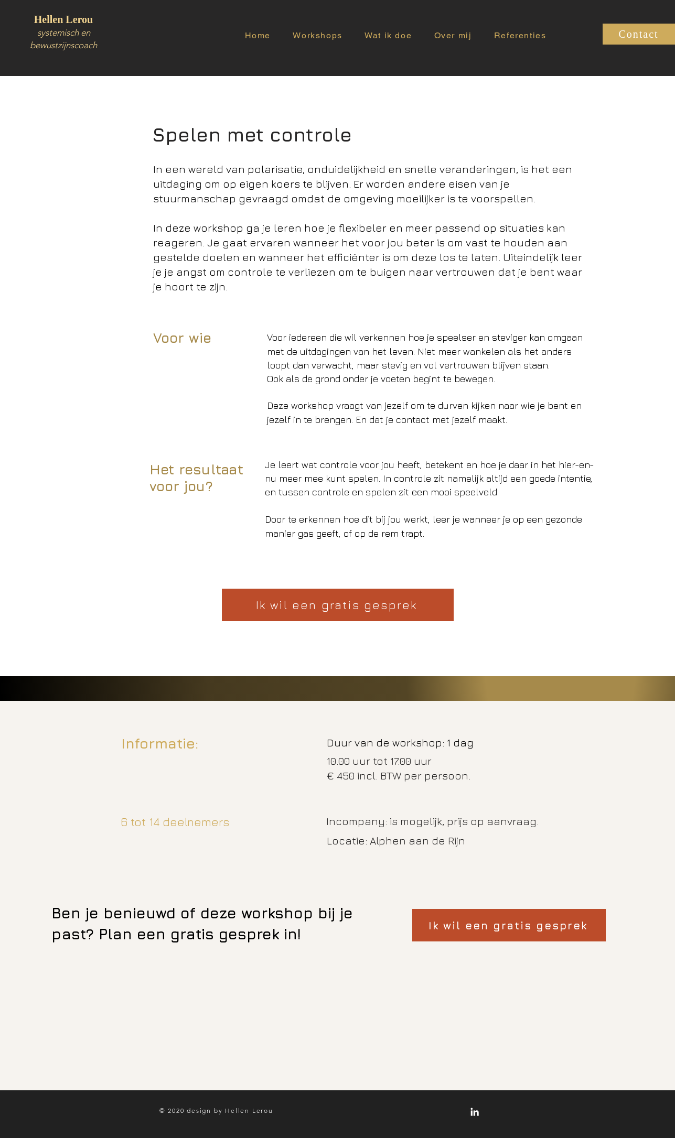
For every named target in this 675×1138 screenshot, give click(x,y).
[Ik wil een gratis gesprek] (338, 605)
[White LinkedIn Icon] (474, 1112)
